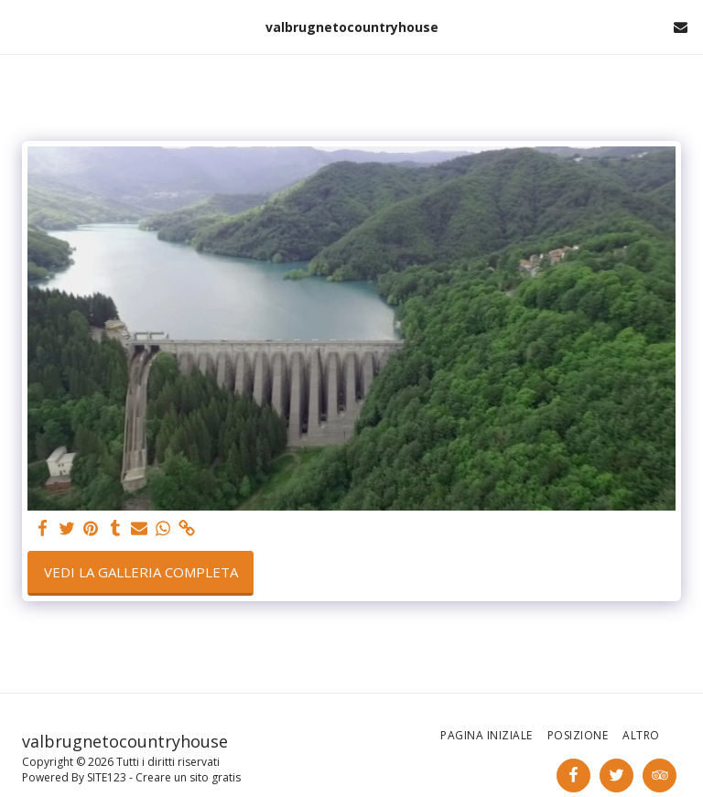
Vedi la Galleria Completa (141, 572)
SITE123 (106, 777)
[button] (20, 26)
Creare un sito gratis (188, 777)
